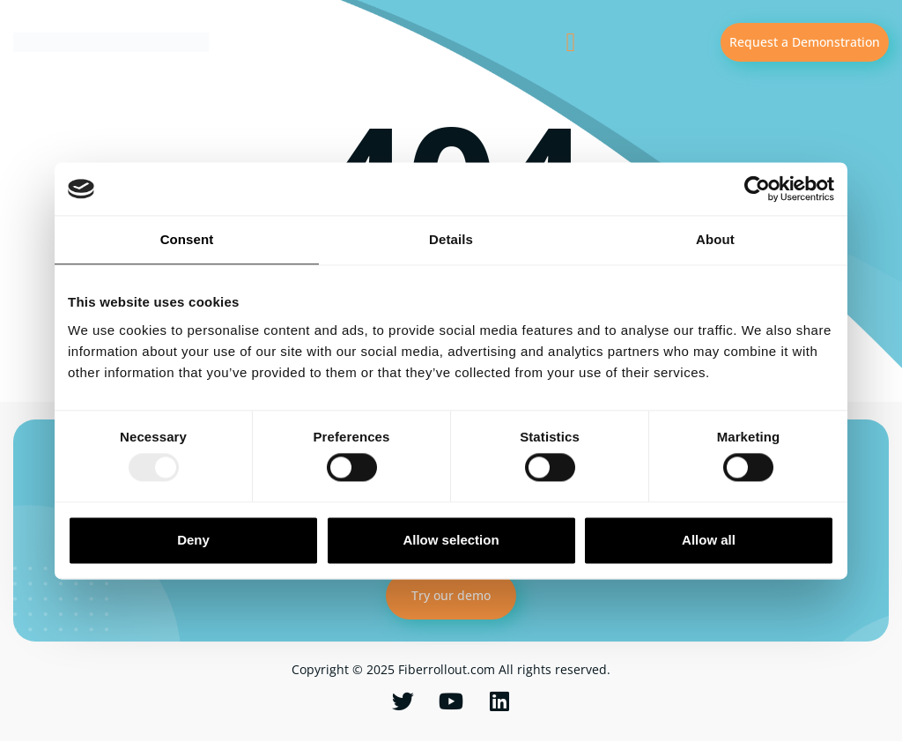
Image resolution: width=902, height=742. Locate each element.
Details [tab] (451, 239)
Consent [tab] (187, 239)
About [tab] (715, 239)
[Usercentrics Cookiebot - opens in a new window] (757, 188)
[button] (570, 42)
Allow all (709, 539)
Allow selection (451, 539)
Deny (193, 539)
